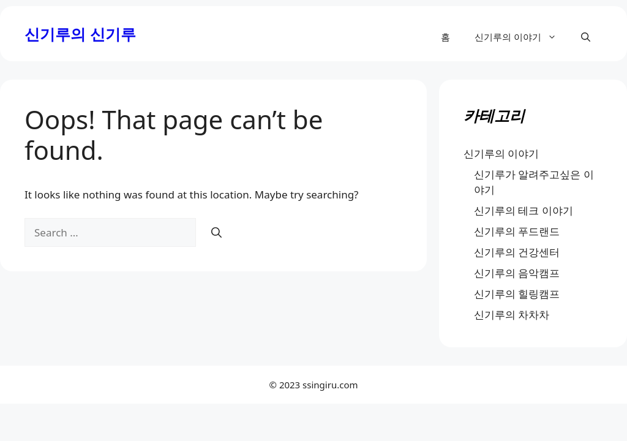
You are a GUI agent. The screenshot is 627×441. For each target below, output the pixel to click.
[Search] (216, 232)
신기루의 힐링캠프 (517, 294)
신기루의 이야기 (522, 36)
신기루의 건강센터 (517, 252)
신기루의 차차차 (511, 314)
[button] (586, 36)
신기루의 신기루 (80, 33)
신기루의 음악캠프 (517, 273)
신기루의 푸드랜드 (517, 231)
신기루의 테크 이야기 (523, 210)
